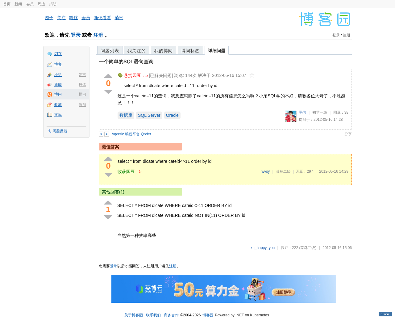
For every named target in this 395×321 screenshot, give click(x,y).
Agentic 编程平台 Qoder (131, 134)
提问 (82, 94)
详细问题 (216, 50)
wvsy (265, 171)
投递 (82, 84)
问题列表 (110, 50)
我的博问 (163, 50)
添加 (82, 105)
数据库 (125, 115)
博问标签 (190, 50)
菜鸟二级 (283, 171)
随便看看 (102, 17)
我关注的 (136, 50)
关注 (61, 17)
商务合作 (171, 315)
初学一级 (319, 112)
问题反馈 (59, 131)
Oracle (172, 115)
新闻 (18, 4)
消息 (118, 17)
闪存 (58, 54)
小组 (58, 75)
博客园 (208, 315)
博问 (58, 94)
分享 (348, 134)
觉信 (302, 112)
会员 (30, 4)
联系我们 (153, 315)
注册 (98, 35)
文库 (58, 114)
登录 (76, 35)
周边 (41, 4)
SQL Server (149, 115)
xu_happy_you (263, 248)
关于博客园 (133, 315)
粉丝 (73, 17)
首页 (6, 4)
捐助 (52, 4)
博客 (58, 64)
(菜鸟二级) (307, 248)
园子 (49, 17)
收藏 (58, 105)
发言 (82, 75)
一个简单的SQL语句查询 (126, 61)
